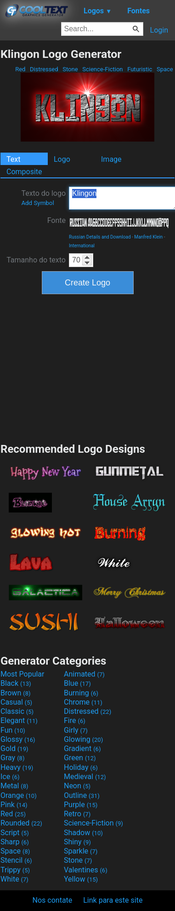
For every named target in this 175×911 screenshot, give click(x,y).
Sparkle (80, 851)
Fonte (56, 220)
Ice (9, 776)
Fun (12, 730)
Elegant (19, 720)
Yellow (81, 879)
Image (111, 159)
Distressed (44, 69)
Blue (77, 683)
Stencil (16, 860)
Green (80, 757)
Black (15, 683)
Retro (77, 813)
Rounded (21, 823)
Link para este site (112, 900)
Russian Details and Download (100, 236)
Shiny (77, 841)
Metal (14, 785)
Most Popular (22, 674)
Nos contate (53, 900)
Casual (16, 702)
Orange (18, 795)
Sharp (14, 841)
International (82, 245)
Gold (14, 748)
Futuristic (140, 69)
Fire (74, 720)
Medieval (85, 776)
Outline (82, 795)
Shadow (83, 832)
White (14, 879)
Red (20, 69)
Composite (24, 171)
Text (13, 159)
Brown (15, 693)
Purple (80, 804)
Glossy (17, 739)
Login (159, 30)
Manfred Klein (148, 236)
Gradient (82, 748)
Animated (84, 674)
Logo (62, 159)
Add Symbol (37, 202)
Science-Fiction (102, 69)
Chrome (83, 702)
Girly (76, 730)
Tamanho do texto (36, 260)
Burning (81, 693)
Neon (77, 785)
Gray (12, 757)
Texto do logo (43, 197)
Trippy (15, 869)
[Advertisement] (88, 367)
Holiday (81, 767)
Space (165, 69)
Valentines (85, 869)
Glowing (83, 739)
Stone (70, 69)
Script (14, 832)
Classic (17, 711)
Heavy (16, 767)
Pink (14, 804)
